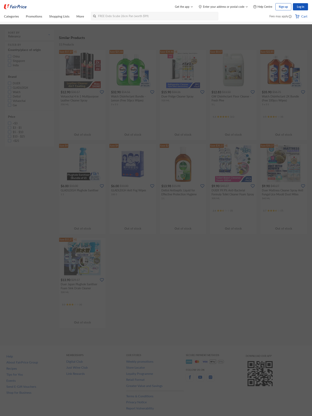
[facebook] (190, 379)
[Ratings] (223, 116)
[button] (290, 17)
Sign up (283, 6)
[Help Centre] (262, 7)
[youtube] (200, 379)
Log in (300, 6)
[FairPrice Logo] (15, 7)
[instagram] (210, 379)
